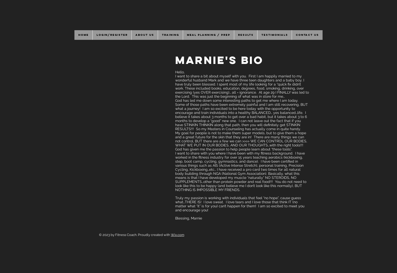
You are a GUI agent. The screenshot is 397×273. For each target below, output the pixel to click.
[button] (144, 35)
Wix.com (177, 235)
